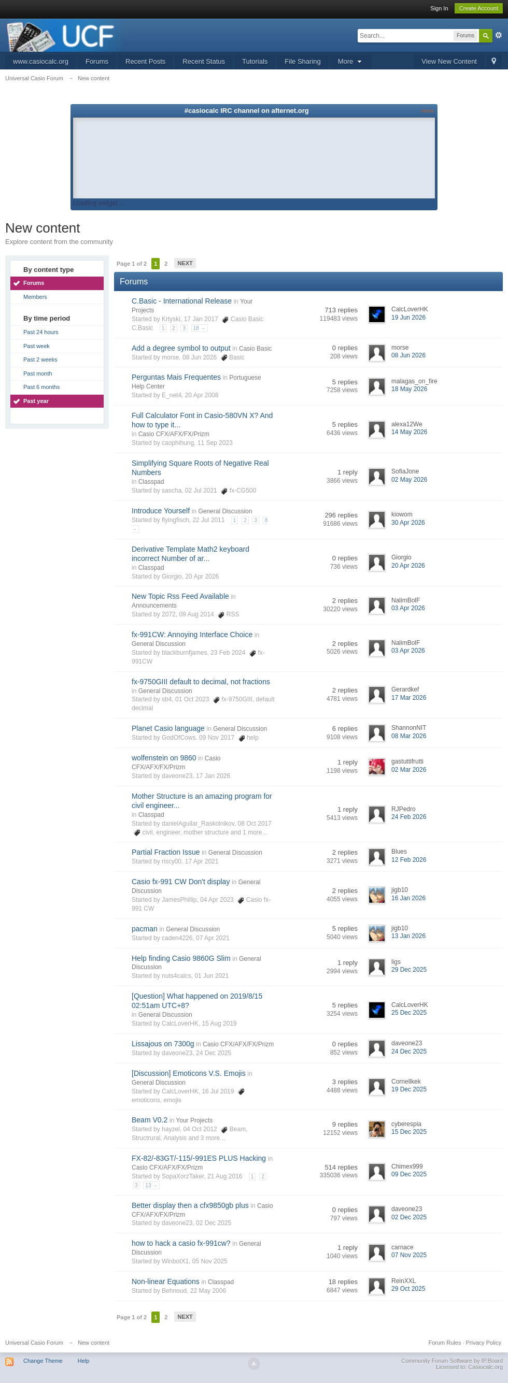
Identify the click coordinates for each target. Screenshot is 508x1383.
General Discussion (225, 511)
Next (184, 263)
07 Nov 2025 (409, 1255)
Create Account (478, 8)
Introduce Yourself (161, 511)
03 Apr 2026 (408, 608)
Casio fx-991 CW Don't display (181, 881)
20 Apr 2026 (408, 565)
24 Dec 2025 (409, 1051)
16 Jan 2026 (408, 898)
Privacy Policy (483, 1342)
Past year (36, 401)
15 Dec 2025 (409, 1131)
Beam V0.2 (149, 1120)
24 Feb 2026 (408, 816)
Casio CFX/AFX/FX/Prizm (173, 434)
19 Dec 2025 (409, 1089)
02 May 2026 (409, 479)
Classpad (151, 481)
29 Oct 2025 (408, 1288)
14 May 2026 (409, 432)
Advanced (499, 35)
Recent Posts (145, 61)
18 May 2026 (409, 389)
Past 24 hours (41, 332)
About (427, 110)
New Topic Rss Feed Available (180, 596)
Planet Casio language (168, 728)
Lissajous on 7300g (163, 1044)
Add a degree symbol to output (181, 348)
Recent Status (203, 61)
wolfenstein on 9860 (164, 758)
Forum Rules (444, 1342)
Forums (97, 61)
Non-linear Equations (166, 1281)
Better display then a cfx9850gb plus (190, 1205)
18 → (199, 328)
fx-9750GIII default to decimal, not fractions (201, 682)
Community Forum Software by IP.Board (452, 1361)
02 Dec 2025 (409, 1217)
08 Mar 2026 (408, 736)
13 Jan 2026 (408, 936)
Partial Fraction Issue (166, 852)
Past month (37, 373)
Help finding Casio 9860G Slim (181, 958)
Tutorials (254, 61)
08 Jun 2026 (408, 355)
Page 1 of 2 (132, 264)
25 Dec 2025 (409, 1012)
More (351, 61)
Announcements (154, 605)
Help (84, 1361)
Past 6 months (41, 387)
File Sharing (302, 61)
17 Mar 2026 (408, 697)
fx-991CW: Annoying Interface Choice (192, 634)
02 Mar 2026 (408, 769)
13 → (151, 1185)
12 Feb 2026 (408, 859)
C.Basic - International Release (182, 301)
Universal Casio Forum (34, 1342)
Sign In (439, 8)
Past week (36, 346)
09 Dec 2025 (409, 1174)
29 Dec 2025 (409, 969)
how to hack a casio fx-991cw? (181, 1243)
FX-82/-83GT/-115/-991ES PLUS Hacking (199, 1158)
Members (35, 297)
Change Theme (43, 1361)
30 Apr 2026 (408, 522)
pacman (145, 929)
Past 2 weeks (40, 359)
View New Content (449, 61)
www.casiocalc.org (40, 61)
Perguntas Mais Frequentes (176, 377)
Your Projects (194, 1120)
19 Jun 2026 (408, 317)
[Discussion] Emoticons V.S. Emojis (189, 1073)
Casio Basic (255, 348)
